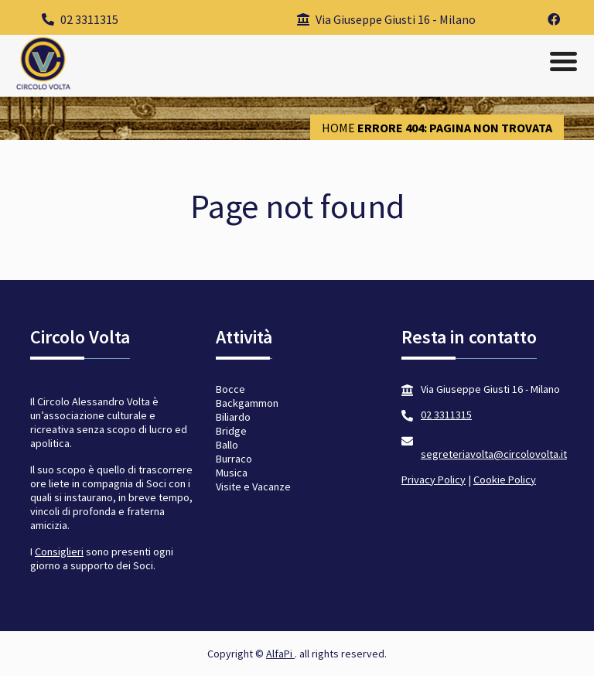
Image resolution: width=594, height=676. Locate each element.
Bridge (231, 431)
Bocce (230, 389)
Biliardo (233, 417)
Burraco (234, 459)
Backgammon (247, 403)
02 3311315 (80, 19)
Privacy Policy (433, 480)
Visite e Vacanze (253, 486)
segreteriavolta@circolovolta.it (494, 454)
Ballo (227, 445)
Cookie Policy (504, 480)
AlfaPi (280, 654)
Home (338, 127)
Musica (232, 473)
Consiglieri (59, 551)
